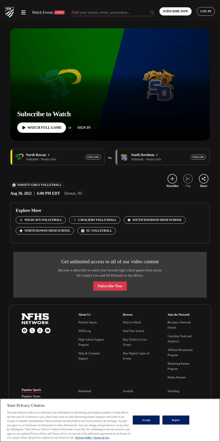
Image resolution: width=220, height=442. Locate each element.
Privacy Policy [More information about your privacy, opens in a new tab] (84, 437)
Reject (176, 420)
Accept (146, 420)
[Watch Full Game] (41, 127)
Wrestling (173, 391)
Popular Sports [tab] (31, 390)
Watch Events (48, 12)
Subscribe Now (110, 286)
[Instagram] (40, 330)
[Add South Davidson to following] (198, 157)
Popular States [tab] (31, 396)
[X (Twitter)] (32, 330)
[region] (110, 420)
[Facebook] (24, 330)
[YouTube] (47, 330)
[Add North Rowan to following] (93, 157)
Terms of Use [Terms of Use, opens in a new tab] (101, 437)
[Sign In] (84, 127)
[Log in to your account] (206, 11)
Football (128, 391)
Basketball (84, 391)
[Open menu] (23, 12)
